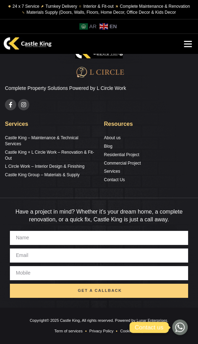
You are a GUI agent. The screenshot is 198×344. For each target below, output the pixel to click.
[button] (188, 44)
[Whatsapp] (180, 327)
